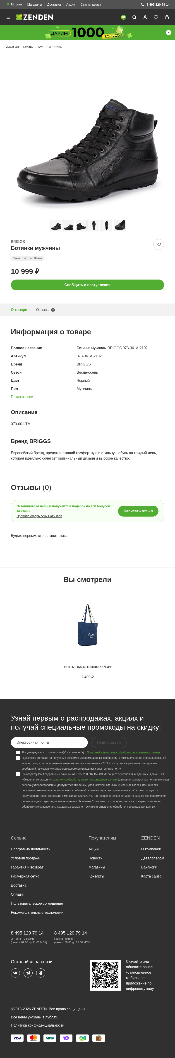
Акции (70, 4)
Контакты (96, 876)
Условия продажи (25, 858)
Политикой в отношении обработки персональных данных (123, 752)
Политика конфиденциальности (37, 1025)
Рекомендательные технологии (37, 912)
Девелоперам (152, 858)
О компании (151, 849)
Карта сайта (151, 876)
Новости (96, 858)
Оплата (17, 894)
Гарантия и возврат (27, 867)
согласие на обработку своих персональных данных (84, 779)
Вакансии (149, 867)
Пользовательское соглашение (37, 903)
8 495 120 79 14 (155, 5)
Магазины (34, 4)
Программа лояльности (30, 849)
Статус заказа (91, 4)
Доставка (54, 4)
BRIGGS (18, 242)
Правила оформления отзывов (39, 516)
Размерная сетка (25, 876)
